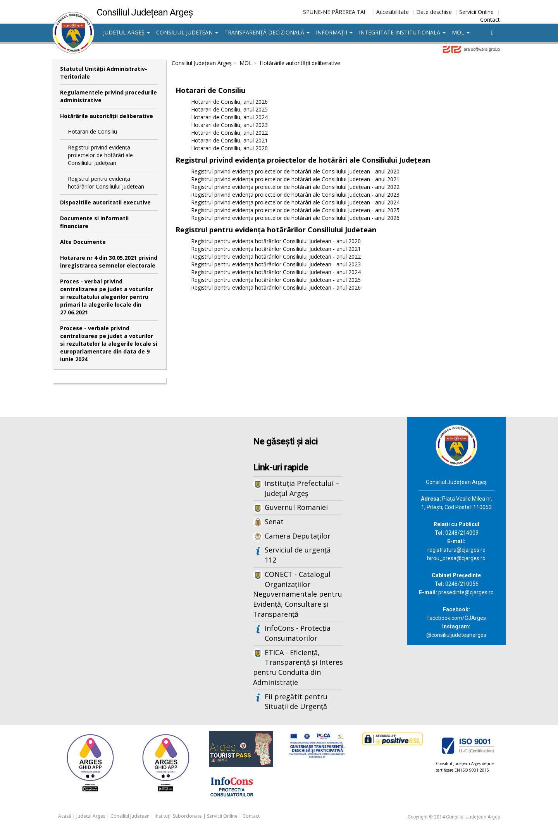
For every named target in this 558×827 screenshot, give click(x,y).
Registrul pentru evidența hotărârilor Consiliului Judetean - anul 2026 (276, 287)
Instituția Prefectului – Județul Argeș (302, 488)
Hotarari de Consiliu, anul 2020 (229, 148)
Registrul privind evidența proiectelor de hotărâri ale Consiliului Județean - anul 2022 (295, 186)
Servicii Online (476, 11)
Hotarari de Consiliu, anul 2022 (229, 132)
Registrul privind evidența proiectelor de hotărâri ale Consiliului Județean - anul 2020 (295, 171)
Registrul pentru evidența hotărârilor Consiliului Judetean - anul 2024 (276, 272)
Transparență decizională (267, 32)
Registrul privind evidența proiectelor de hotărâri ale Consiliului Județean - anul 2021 (295, 179)
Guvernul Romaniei (296, 507)
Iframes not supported (128, 545)
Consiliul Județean (187, 32)
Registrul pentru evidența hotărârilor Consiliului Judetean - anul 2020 (276, 241)
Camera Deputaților (298, 535)
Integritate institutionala (402, 32)
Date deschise (434, 11)
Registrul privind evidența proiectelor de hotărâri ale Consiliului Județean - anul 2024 (295, 202)
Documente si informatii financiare (94, 222)
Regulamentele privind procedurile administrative (108, 96)
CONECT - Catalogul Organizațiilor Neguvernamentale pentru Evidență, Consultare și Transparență (297, 594)
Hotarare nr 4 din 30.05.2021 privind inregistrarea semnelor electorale (108, 261)
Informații (334, 32)
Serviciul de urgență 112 (298, 554)
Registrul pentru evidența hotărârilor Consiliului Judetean (106, 182)
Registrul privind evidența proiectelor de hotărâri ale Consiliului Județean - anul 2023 (295, 194)
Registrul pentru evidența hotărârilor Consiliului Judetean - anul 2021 (276, 248)
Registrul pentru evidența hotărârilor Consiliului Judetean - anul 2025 (276, 279)
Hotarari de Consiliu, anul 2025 (229, 109)
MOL (461, 32)
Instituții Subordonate (178, 816)
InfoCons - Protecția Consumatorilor (298, 633)
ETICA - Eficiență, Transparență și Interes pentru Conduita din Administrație (298, 667)
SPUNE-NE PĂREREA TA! (334, 11)
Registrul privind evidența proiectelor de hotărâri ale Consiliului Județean (100, 155)
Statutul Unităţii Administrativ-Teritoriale (103, 72)
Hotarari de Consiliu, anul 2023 (229, 125)
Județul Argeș (126, 32)
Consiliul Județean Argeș (202, 63)
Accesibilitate (392, 11)
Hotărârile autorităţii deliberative (106, 116)
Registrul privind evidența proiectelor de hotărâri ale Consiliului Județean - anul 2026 (295, 217)
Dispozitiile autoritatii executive (105, 202)
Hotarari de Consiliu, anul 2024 (229, 117)
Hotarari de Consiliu (92, 131)
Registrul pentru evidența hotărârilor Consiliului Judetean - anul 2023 (276, 264)
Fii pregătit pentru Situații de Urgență (296, 701)
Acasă (64, 816)
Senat (274, 521)
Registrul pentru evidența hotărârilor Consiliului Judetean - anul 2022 (276, 256)
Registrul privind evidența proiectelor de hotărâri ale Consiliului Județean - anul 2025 (295, 210)
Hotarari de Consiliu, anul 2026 (229, 101)
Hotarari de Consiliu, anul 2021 (229, 140)
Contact (490, 19)
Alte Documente (83, 241)
